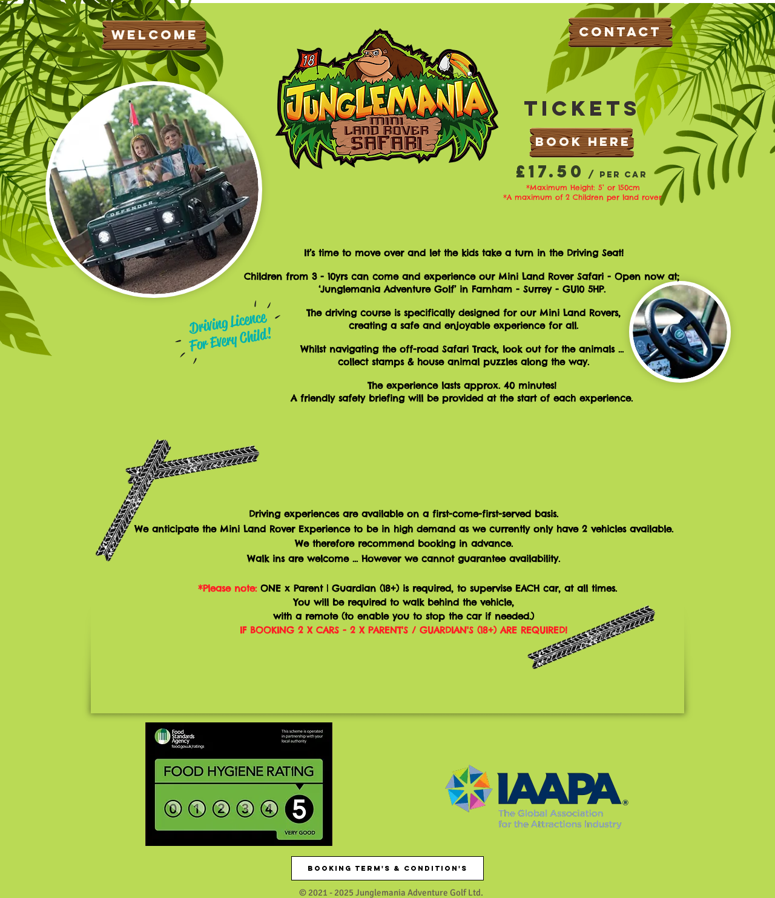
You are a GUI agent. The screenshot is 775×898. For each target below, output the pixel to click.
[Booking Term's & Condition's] (387, 868)
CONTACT (620, 32)
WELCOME (155, 35)
